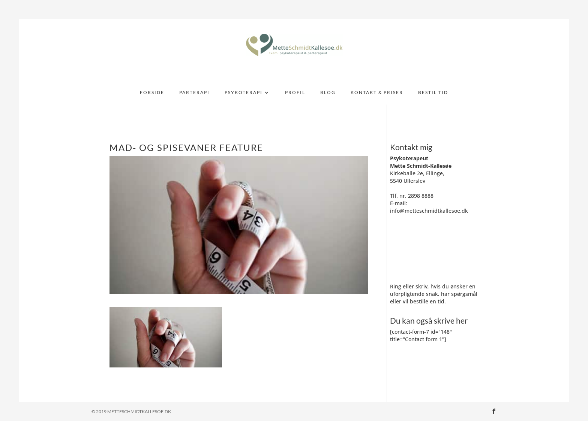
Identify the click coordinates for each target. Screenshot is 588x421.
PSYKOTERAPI (243, 92)
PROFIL (295, 92)
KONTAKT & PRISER (377, 92)
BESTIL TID (433, 92)
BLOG (328, 92)
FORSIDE (152, 92)
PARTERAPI (194, 92)
